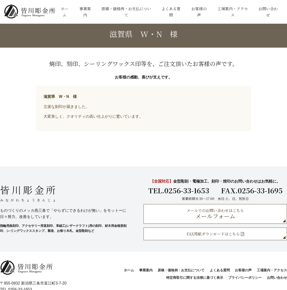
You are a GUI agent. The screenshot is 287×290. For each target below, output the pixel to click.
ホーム (64, 12)
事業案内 (85, 12)
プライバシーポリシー (245, 277)
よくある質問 (171, 12)
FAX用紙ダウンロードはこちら (215, 234)
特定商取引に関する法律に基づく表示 (194, 277)
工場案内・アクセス (232, 12)
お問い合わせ (268, 12)
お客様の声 (199, 12)
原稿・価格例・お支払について (126, 12)
